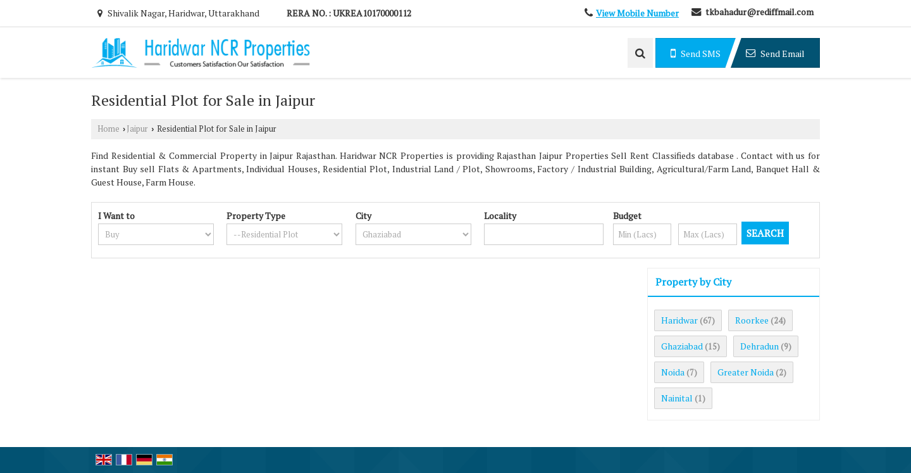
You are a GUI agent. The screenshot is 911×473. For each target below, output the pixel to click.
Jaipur (137, 128)
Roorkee (752, 320)
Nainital (677, 398)
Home (108, 128)
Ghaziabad (682, 346)
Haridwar (679, 320)
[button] (637, 13)
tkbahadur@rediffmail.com (759, 12)
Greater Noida (745, 372)
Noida (673, 372)
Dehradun (759, 346)
